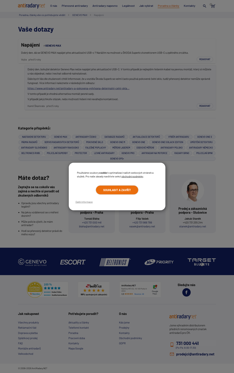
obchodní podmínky (132, 176)
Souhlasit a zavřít (117, 190)
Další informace (84, 201)
